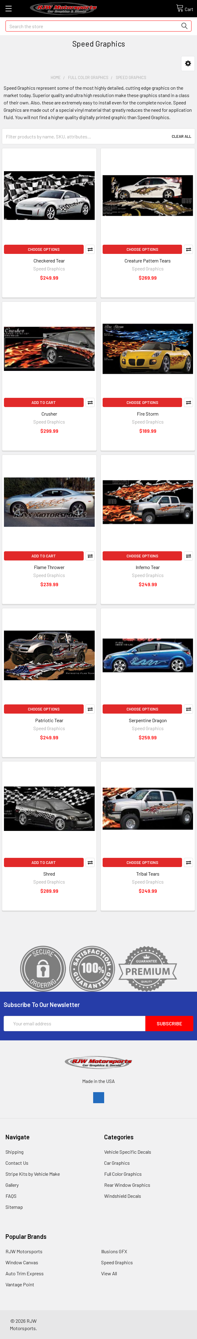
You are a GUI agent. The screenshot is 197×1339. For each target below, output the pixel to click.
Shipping (14, 1152)
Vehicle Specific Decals (127, 1152)
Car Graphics (117, 1163)
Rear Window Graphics (127, 1185)
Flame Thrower (49, 567)
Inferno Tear (148, 567)
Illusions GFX (114, 1251)
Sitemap (14, 1207)
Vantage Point (19, 1284)
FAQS (10, 1196)
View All (109, 1273)
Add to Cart (43, 402)
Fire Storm (148, 414)
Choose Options (44, 249)
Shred (49, 874)
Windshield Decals (122, 1196)
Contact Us (16, 1163)
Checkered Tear (49, 260)
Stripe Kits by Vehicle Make (32, 1174)
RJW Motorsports (23, 1251)
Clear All (181, 136)
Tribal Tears (147, 874)
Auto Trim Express (24, 1273)
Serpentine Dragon (148, 720)
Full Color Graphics (123, 1174)
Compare (90, 249)
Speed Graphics (117, 1262)
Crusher (49, 414)
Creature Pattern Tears (148, 260)
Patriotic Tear (49, 720)
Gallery (12, 1185)
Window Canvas (21, 1262)
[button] (188, 63)
